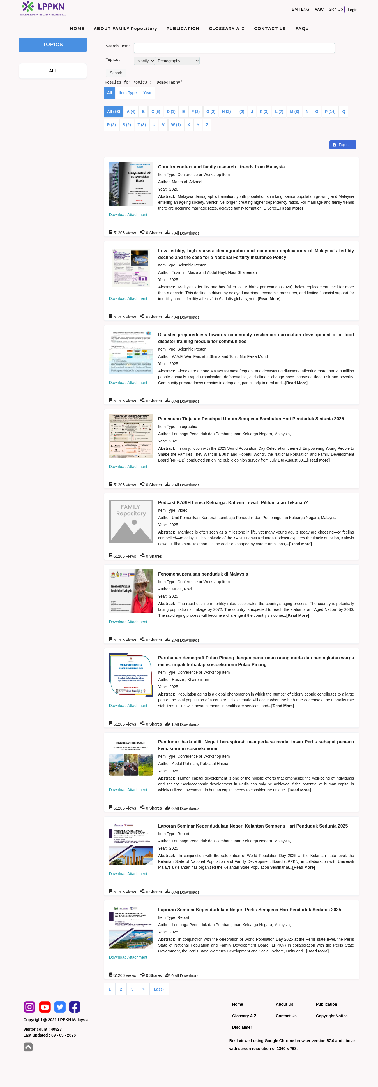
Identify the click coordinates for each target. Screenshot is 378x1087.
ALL (53, 71)
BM (295, 9)
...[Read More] (290, 208)
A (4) (131, 111)
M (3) (294, 111)
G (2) (210, 111)
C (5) (155, 111)
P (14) (330, 111)
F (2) (196, 111)
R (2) (111, 124)
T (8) (142, 124)
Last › (159, 989)
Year (147, 93)
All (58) (113, 111)
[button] (116, 73)
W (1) (176, 124)
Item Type (128, 93)
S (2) (127, 124)
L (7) (279, 111)
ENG (305, 9)
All (109, 93)
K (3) (264, 111)
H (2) (226, 111)
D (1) (171, 111)
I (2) (240, 111)
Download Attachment (128, 214)
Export (341, 145)
